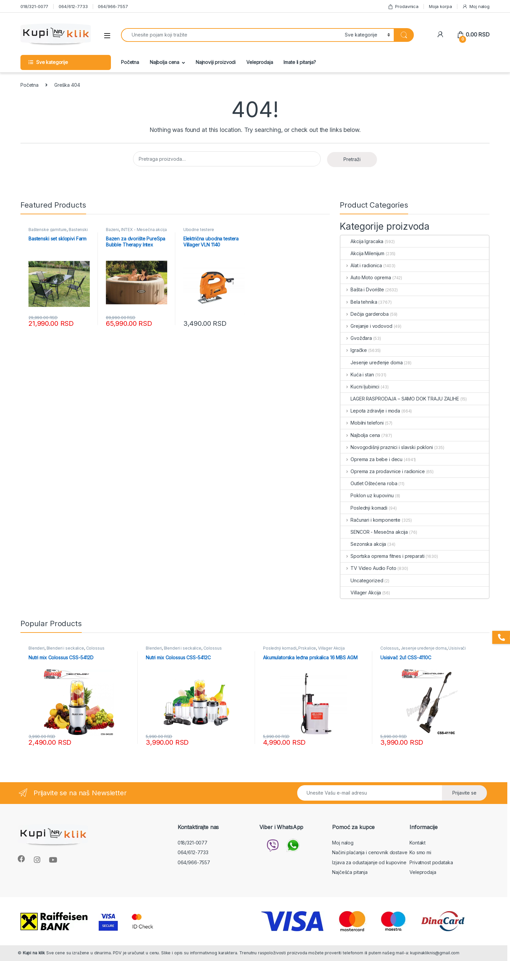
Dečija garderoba (364, 314)
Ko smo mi (420, 852)
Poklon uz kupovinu (366, 495)
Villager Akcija (360, 592)
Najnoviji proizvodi (216, 62)
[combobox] (231, 35)
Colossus (95, 648)
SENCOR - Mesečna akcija (374, 532)
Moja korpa (440, 6)
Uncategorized (361, 580)
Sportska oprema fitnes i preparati (382, 556)
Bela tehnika (358, 302)
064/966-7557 (113, 6)
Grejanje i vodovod (366, 326)
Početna (130, 62)
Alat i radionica (361, 265)
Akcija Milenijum (362, 253)
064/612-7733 (73, 6)
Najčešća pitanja (350, 872)
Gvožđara (356, 338)
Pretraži (352, 159)
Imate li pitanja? (299, 62)
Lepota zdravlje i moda (370, 411)
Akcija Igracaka (361, 241)
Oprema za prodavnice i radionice (382, 471)
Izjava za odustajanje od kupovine (369, 862)
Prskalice (307, 648)
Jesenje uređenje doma (371, 362)
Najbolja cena (164, 62)
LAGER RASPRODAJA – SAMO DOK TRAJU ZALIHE (399, 398)
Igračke (353, 350)
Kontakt (417, 842)
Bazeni (112, 229)
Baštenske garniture (47, 229)
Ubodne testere (198, 229)
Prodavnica (403, 6)
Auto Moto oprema (365, 277)
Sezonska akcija (363, 544)
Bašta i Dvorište (362, 289)
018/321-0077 (34, 6)
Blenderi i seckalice (65, 648)
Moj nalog (476, 6)
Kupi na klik (34, 952)
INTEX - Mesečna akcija (144, 229)
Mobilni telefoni (362, 423)
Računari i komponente (370, 520)
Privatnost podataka (431, 862)
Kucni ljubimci (359, 386)
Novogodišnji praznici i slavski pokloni (386, 447)
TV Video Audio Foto (368, 568)
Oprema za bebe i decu (371, 459)
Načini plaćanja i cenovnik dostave (369, 852)
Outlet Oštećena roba (368, 483)
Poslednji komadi (363, 508)
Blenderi (36, 648)
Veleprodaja (259, 62)
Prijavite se (464, 793)
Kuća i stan (357, 374)
